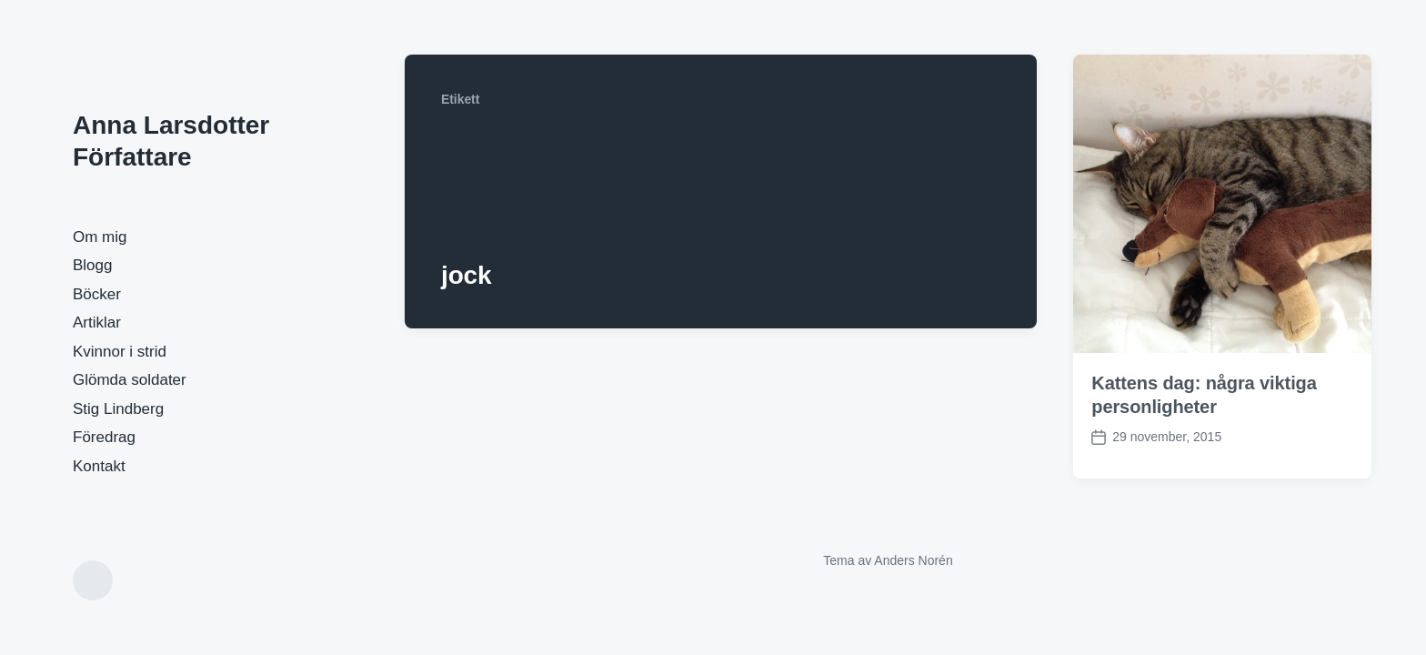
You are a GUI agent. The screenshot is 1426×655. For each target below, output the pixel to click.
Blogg (92, 265)
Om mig (100, 237)
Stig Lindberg (118, 409)
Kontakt (99, 466)
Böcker (97, 294)
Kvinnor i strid (119, 351)
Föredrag (104, 437)
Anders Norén (913, 560)
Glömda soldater (129, 379)
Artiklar (97, 322)
